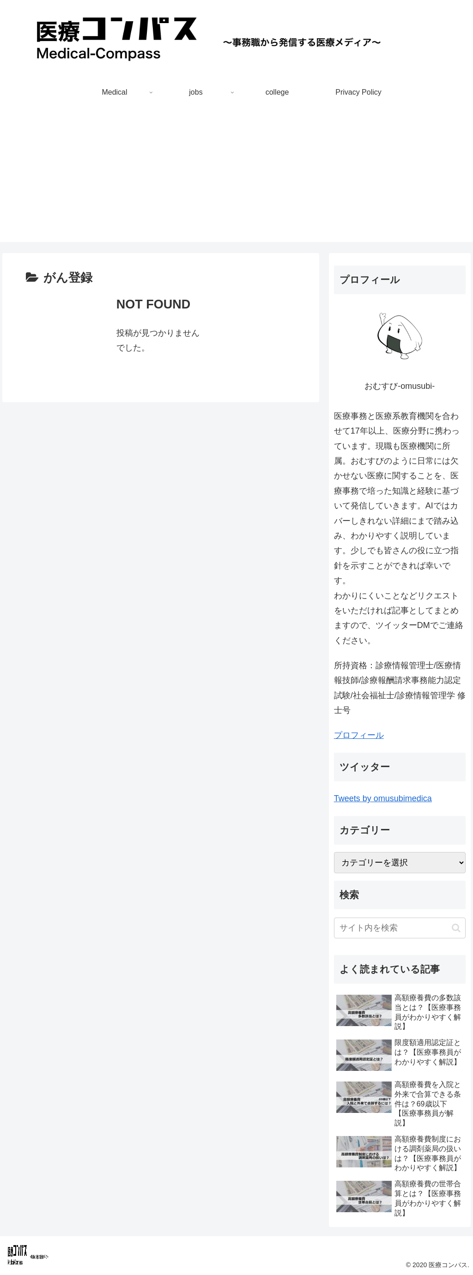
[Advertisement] (236, 177)
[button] (456, 928)
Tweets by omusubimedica (383, 798)
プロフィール (359, 735)
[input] (400, 928)
